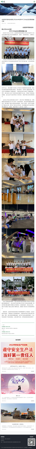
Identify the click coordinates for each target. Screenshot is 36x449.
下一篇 (3, 330)
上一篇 (3, 324)
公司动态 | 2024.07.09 (6, 326)
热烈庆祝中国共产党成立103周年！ (8, 333)
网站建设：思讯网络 (28, 447)
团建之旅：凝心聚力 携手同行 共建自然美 (9, 328)
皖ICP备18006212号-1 (20, 447)
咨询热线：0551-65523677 (5, 438)
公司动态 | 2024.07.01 (6, 331)
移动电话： (3, 440)
